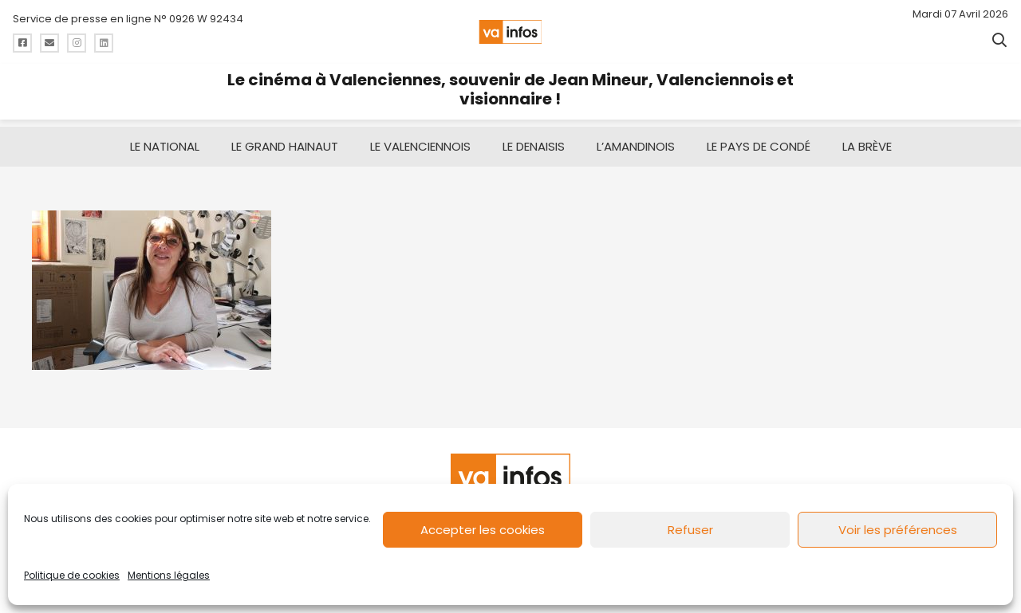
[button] (999, 40)
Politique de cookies (72, 575)
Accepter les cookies (482, 529)
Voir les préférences (897, 529)
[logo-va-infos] (510, 32)
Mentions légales (169, 575)
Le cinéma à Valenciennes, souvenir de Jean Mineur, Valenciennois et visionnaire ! (510, 89)
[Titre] (22, 43)
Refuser (690, 529)
